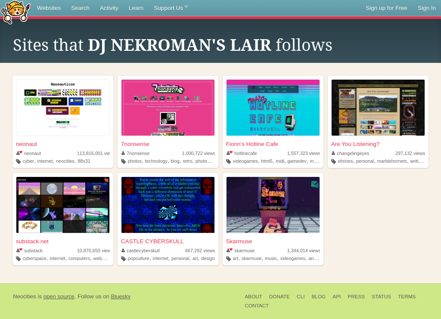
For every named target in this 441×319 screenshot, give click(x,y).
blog (175, 161)
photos (135, 161)
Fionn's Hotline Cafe (252, 144)
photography (208, 161)
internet (45, 161)
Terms (407, 297)
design (208, 258)
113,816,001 (96, 153)
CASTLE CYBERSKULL (152, 241)
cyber (28, 161)
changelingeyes (351, 153)
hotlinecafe (242, 153)
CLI (300, 297)
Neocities (24, 296)
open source (59, 296)
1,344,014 (304, 250)
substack (29, 250)
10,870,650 (95, 250)
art (195, 258)
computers (79, 258)
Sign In (427, 8)
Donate (279, 297)
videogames (245, 161)
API (336, 297)
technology (156, 161)
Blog (318, 297)
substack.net (32, 241)
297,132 (410, 153)
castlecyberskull (140, 250)
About (253, 297)
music (316, 161)
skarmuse (241, 250)
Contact (257, 306)
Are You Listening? (355, 144)
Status (381, 297)
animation (319, 258)
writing (416, 161)
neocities (65, 161)
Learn (136, 8)
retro (187, 161)
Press (356, 297)
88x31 (84, 161)
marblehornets (392, 161)
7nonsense (135, 144)
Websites (49, 8)
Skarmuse (239, 241)
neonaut (26, 144)
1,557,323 (304, 153)
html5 (266, 161)
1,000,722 (199, 153)
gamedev (297, 161)
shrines (345, 161)
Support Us (171, 8)
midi (280, 161)
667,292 (200, 250)
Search (80, 8)
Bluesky (120, 296)
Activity (109, 8)
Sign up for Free (386, 8)
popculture (138, 258)
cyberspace (35, 258)
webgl (99, 258)
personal (365, 161)
